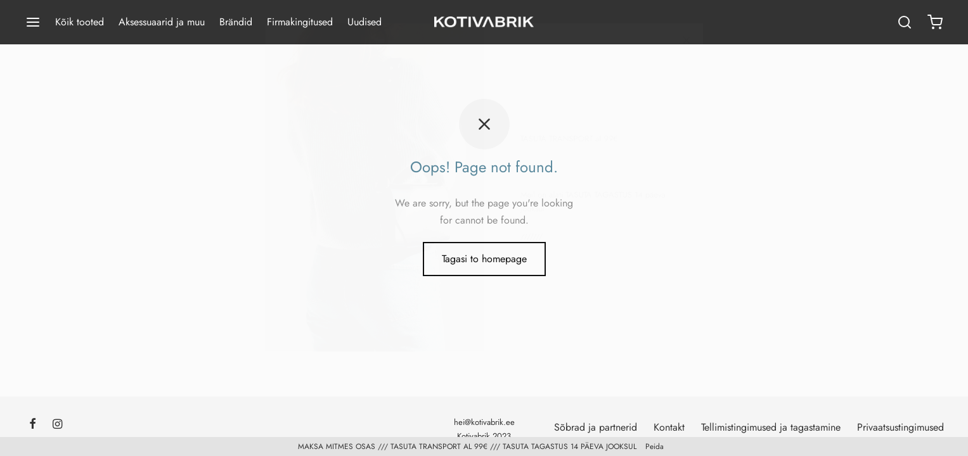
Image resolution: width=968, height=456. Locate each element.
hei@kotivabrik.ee (484, 422)
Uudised (364, 22)
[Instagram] (57, 425)
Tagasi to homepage (484, 258)
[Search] (904, 22)
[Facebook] (32, 425)
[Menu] (33, 22)
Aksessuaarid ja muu (162, 22)
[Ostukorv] (935, 22)
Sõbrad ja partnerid (595, 427)
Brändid (235, 22)
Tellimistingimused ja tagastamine (771, 427)
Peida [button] (654, 446)
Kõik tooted (79, 22)
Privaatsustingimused (900, 427)
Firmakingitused (300, 22)
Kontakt (669, 427)
